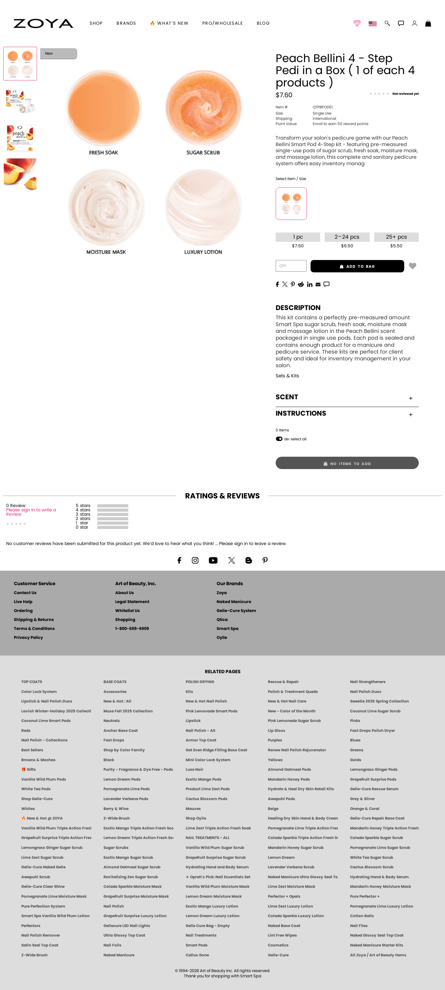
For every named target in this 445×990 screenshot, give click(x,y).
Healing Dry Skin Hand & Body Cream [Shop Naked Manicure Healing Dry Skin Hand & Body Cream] (303, 818)
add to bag (343, 266)
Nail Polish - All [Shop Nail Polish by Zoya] (200, 730)
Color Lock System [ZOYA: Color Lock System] (39, 692)
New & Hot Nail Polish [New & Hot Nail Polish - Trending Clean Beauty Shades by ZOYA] (206, 701)
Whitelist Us (127, 611)
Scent (344, 397)
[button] (43, 23)
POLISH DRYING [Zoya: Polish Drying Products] (200, 682)
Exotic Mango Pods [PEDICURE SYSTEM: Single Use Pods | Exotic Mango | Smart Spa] (204, 779)
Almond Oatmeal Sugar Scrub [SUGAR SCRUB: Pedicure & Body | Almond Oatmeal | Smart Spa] (132, 867)
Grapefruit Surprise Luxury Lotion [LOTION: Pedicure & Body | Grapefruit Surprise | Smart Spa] (135, 916)
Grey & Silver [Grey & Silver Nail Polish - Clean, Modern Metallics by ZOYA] (362, 799)
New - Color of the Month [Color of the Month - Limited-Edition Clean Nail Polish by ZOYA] (292, 711)
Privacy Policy (28, 638)
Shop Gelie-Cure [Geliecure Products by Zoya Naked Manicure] (37, 799)
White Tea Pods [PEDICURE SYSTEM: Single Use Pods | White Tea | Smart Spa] (36, 789)
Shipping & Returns (34, 620)
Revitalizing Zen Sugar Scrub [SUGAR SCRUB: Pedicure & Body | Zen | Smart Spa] (131, 877)
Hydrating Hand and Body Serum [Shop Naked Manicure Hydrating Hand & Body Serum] (217, 867)
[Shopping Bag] (428, 24)
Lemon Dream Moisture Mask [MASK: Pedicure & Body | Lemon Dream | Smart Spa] (214, 896)
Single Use (303, 113)
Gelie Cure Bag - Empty (208, 926)
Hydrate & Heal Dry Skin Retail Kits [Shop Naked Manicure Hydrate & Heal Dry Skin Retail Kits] (301, 789)
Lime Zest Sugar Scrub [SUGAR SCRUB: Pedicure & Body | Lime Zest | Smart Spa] (42, 857)
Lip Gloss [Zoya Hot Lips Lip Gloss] (276, 730)
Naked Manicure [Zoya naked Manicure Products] (119, 955)
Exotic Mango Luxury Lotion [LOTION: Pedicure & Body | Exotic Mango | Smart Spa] (212, 906)
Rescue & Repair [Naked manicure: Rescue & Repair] (283, 682)
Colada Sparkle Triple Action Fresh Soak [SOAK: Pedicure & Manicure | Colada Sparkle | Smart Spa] (303, 838)
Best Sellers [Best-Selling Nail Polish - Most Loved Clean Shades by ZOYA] (32, 750)
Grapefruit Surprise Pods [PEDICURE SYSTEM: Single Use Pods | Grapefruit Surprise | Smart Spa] (373, 779)
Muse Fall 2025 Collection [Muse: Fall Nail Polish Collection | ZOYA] (128, 711)
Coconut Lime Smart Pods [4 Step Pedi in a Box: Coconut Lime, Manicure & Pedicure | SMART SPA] (46, 721)
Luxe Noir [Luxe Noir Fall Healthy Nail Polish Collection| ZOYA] (194, 769)
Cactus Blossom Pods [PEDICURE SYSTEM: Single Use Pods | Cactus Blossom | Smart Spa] (206, 799)
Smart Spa (228, 629)
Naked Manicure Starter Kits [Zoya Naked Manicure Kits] (376, 945)
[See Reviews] (394, 94)
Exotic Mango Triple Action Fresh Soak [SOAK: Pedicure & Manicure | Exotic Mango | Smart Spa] (138, 828)
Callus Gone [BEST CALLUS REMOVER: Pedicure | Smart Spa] (197, 955)
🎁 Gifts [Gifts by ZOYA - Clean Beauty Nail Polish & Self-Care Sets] (28, 769)
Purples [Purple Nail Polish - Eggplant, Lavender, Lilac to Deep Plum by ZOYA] (275, 740)
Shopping (125, 620)
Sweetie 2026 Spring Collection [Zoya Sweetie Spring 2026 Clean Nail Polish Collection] (379, 701)
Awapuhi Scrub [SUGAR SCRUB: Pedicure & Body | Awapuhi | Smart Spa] (35, 877)
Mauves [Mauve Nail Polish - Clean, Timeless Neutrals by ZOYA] (193, 809)
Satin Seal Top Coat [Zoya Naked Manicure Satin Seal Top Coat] (39, 945)
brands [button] (126, 23)
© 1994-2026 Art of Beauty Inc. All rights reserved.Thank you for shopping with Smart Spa (222, 973)
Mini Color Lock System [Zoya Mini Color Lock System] (208, 760)
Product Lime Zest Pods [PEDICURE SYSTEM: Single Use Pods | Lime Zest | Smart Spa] (208, 789)
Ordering (23, 611)
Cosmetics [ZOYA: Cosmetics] (278, 945)
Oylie (222, 638)
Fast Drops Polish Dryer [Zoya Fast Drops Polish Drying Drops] (372, 730)
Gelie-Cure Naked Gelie (43, 867)
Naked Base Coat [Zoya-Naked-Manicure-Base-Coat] (284, 926)
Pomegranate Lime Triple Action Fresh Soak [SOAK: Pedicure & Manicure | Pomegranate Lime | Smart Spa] (303, 828)
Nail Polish (114, 906)
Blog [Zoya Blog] (263, 23)
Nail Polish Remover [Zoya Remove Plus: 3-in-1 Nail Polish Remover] (40, 935)
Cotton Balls (362, 916)
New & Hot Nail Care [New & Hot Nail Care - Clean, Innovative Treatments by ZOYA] (287, 701)
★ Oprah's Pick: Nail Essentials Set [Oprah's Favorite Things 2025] (218, 877)
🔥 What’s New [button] (169, 23)
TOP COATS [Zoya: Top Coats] (31, 682)
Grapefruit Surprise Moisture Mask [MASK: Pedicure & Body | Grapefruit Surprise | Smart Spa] (136, 896)
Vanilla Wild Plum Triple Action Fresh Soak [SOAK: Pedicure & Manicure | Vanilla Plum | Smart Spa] (56, 828)
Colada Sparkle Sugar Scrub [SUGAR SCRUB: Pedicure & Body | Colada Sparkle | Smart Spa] (376, 838)
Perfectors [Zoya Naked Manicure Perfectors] (30, 926)
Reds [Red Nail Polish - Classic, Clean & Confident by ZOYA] (26, 730)
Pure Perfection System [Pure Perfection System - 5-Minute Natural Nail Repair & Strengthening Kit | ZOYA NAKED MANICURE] (43, 906)
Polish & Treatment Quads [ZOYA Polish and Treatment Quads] (293, 692)
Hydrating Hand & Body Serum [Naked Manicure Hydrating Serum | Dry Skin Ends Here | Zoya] (379, 877)
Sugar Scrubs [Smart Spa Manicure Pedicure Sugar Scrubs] (116, 847)
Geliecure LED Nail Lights (127, 926)
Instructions (344, 413)
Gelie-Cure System (236, 611)
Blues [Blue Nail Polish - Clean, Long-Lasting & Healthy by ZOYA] (355, 740)
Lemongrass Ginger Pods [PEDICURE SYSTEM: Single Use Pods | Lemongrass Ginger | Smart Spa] (374, 769)
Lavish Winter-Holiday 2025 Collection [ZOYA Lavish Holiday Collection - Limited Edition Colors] (56, 711)
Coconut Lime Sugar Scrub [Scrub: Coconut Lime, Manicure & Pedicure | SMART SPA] (375, 711)
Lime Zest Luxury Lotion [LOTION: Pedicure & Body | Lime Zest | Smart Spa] (290, 906)
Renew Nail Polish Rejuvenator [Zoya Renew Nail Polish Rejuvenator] (297, 750)
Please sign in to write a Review (31, 512)
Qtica (222, 620)
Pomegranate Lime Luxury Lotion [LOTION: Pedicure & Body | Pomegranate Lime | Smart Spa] (381, 906)
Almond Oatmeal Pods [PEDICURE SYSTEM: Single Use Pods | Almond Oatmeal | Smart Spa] (289, 769)
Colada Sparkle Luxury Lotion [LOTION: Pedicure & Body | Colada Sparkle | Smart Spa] (296, 916)
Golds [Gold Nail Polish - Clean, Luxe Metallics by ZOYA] (355, 760)
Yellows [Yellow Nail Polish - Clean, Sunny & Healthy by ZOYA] (275, 760)
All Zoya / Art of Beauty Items (378, 955)
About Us (124, 593)
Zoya (222, 593)
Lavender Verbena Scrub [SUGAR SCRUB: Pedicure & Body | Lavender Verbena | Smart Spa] (291, 867)
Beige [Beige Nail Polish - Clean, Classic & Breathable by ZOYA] (273, 809)
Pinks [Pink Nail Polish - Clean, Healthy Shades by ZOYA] (355, 721)
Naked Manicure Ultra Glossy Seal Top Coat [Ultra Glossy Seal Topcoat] (303, 877)
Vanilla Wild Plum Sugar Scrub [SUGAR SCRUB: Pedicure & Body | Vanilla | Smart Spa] (215, 847)
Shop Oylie (196, 818)
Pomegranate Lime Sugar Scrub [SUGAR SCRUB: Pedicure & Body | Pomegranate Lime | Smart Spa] (380, 847)
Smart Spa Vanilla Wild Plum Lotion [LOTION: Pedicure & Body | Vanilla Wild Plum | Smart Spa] (55, 916)
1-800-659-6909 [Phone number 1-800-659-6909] (132, 629)
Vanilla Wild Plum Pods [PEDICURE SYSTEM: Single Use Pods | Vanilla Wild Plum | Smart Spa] (43, 779)
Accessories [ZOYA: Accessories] (115, 692)
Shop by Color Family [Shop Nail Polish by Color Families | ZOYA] (124, 750)
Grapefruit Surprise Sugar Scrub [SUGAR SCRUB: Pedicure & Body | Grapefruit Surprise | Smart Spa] (216, 857)
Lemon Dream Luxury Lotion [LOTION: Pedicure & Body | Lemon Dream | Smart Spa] (212, 916)
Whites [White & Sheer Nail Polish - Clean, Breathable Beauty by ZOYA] (28, 809)
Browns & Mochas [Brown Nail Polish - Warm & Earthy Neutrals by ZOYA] (38, 760)
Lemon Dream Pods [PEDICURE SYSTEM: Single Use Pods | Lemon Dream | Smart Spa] (122, 779)
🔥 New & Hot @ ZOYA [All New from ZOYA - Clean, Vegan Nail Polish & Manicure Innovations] (42, 818)
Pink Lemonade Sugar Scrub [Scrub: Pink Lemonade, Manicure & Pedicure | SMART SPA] (294, 721)
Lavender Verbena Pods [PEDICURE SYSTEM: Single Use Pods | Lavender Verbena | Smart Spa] (126, 799)
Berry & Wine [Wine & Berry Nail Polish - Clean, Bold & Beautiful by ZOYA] (116, 809)
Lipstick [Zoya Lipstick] (193, 721)
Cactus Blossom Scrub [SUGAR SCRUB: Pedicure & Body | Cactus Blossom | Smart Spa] (371, 867)
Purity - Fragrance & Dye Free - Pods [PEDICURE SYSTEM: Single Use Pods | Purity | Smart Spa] (138, 769)
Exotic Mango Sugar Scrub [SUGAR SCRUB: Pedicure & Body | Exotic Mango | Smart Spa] (128, 857)
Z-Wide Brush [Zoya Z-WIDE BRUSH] (34, 955)
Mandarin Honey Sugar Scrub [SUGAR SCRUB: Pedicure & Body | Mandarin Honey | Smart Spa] (296, 847)
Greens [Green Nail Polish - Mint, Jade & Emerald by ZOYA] (356, 750)
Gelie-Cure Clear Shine (43, 886)
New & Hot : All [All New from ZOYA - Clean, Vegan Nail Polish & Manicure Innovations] (117, 701)
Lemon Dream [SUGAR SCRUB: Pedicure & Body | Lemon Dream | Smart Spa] (281, 857)
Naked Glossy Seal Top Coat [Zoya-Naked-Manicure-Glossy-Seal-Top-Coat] (377, 935)
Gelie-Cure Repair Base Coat (377, 818)
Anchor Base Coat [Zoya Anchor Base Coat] (121, 730)
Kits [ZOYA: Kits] (189, 692)
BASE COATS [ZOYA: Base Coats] (115, 682)
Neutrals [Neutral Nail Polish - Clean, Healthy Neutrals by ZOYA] (112, 721)
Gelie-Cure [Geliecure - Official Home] (278, 955)
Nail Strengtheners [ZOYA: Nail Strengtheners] (368, 682)
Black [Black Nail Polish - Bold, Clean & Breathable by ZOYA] (109, 760)
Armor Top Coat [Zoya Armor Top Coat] (201, 740)
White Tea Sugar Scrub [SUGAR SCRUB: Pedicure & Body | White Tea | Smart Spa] (371, 857)
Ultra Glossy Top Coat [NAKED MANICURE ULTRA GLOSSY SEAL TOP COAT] (124, 935)
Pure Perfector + (365, 896)
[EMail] (318, 283)
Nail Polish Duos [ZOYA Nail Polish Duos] (365, 692)
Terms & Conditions (34, 629)
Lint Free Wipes (282, 935)
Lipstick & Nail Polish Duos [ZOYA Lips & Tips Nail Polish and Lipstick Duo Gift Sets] (46, 701)
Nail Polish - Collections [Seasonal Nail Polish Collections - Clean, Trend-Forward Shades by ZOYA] (44, 740)
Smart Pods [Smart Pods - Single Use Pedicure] (197, 945)
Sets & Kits (287, 376)
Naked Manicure (234, 602)
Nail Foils (112, 945)
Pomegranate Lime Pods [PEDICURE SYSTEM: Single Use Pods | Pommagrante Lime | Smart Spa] (127, 789)
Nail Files (359, 926)
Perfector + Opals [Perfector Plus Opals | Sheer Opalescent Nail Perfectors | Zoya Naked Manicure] (284, 896)
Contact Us (25, 593)
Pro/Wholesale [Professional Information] (222, 23)
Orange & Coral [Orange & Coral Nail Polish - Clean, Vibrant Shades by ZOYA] (364, 809)
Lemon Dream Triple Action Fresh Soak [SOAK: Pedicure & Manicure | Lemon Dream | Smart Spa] (138, 838)
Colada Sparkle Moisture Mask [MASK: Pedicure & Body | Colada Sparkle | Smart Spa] (133, 886)
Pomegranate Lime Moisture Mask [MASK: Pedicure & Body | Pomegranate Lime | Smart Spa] (54, 896)
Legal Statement (132, 602)
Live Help (23, 602)
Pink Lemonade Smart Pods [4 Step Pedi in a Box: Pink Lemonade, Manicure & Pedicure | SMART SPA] (212, 711)
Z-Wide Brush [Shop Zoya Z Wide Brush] (117, 818)
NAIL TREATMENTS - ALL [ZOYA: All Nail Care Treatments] (208, 838)
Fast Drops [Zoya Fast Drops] (114, 740)
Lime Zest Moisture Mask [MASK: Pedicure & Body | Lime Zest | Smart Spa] (291, 886)
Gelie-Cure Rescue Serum (374, 789)
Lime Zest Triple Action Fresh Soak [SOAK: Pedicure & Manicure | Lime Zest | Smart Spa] (218, 828)
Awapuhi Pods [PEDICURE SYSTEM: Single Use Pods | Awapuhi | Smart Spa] (281, 799)
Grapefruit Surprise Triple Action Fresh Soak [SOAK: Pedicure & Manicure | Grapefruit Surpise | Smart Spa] (56, 838)
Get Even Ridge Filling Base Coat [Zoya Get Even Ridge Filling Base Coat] (216, 750)
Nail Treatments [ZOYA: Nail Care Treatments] (201, 935)
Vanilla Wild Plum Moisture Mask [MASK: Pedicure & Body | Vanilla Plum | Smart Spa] (217, 886)
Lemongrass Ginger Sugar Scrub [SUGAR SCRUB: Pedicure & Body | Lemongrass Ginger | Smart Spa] (52, 847)
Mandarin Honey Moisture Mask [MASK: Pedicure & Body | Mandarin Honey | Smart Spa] (380, 886)
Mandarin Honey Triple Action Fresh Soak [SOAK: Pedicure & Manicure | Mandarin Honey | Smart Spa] (385, 828)
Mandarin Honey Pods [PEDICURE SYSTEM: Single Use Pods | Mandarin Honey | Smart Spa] (289, 779)
